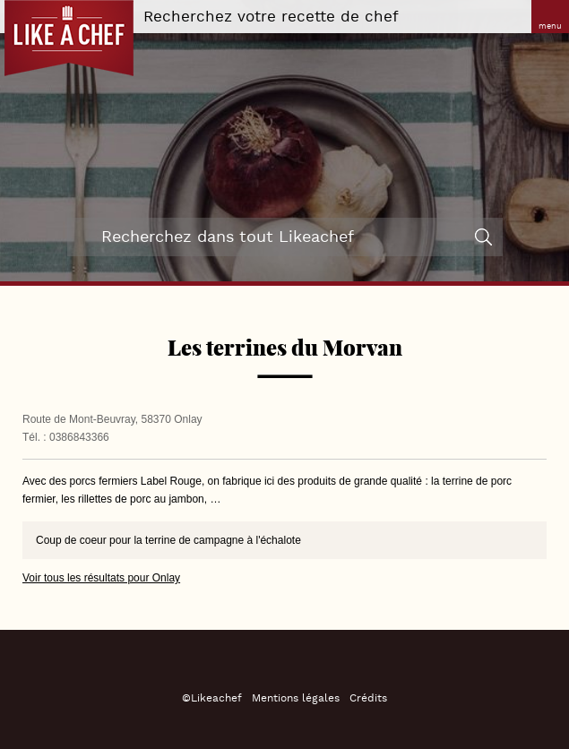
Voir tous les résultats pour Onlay (101, 578)
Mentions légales (296, 698)
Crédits (368, 698)
